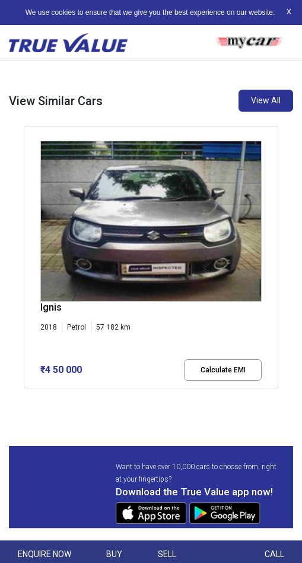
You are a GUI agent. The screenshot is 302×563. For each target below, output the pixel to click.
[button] (27, 398)
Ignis (51, 307)
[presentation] (30, 259)
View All (266, 100)
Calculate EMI (223, 370)
